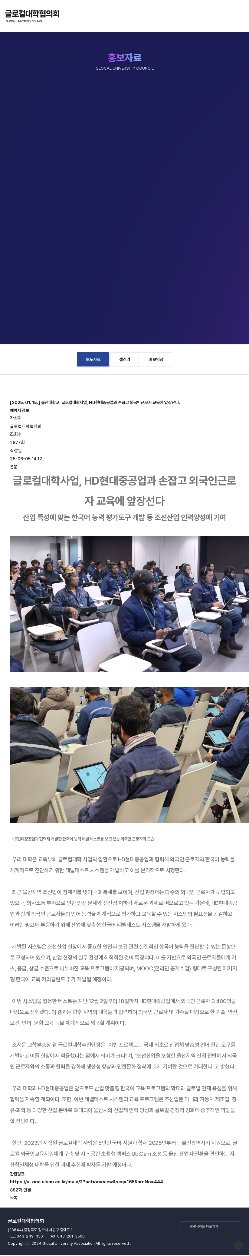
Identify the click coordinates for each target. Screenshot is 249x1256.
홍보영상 (156, 359)
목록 (13, 1197)
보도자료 (93, 359)
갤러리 (124, 359)
